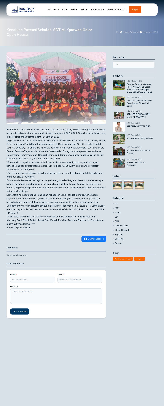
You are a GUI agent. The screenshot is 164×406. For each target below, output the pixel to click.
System (117, 243)
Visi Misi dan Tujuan (123, 259)
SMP (74, 9)
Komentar (14, 286)
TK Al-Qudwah (121, 230)
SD (65, 9)
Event (116, 212)
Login (135, 9)
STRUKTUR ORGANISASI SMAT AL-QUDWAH (138, 115)
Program (139, 259)
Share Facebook (94, 238)
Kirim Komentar (20, 311)
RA (49, 9)
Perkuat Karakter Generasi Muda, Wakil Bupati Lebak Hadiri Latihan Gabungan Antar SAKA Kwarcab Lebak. (140, 88)
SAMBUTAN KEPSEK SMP (138, 126)
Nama (13, 275)
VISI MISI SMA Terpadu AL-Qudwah (139, 152)
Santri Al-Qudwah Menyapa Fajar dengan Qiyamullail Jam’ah (139, 103)
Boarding (118, 238)
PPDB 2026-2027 (117, 9)
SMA (84, 9)
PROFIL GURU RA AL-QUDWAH (137, 164)
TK (56, 9)
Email (60, 275)
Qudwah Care (120, 225)
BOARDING (98, 9)
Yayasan (118, 234)
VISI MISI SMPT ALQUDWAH (140, 138)
